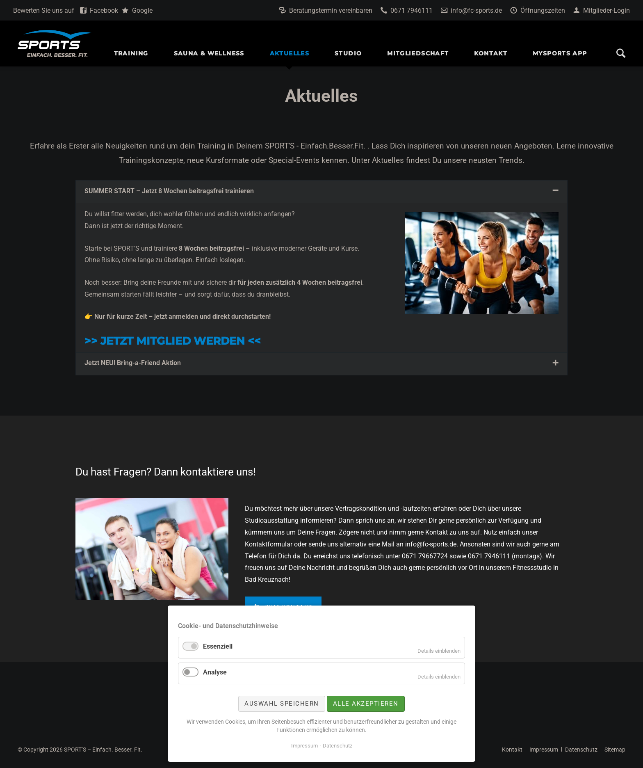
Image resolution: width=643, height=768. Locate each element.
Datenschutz (581, 749)
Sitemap (614, 749)
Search (620, 53)
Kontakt (512, 749)
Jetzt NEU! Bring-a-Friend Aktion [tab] (132, 363)
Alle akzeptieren (366, 703)
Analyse (215, 672)
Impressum (543, 749)
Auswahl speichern (281, 703)
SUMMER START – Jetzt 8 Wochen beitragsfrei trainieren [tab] (169, 191)
